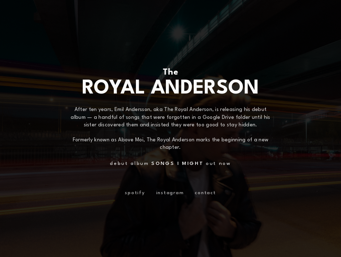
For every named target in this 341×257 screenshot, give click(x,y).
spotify (135, 193)
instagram (170, 193)
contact (205, 193)
